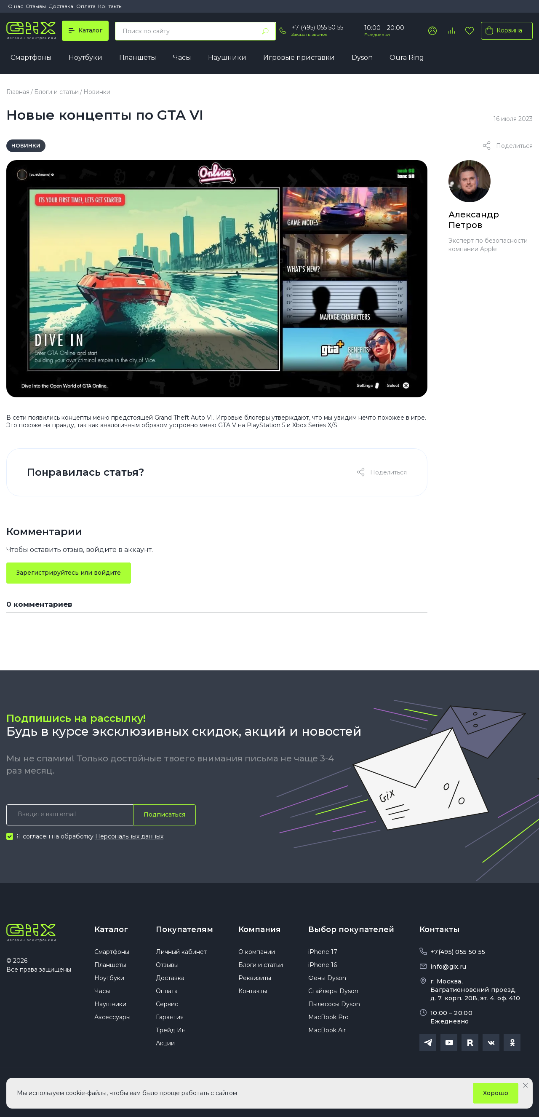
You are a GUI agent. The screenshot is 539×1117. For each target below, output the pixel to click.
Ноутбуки (85, 58)
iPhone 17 (322, 952)
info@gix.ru (448, 966)
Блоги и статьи (56, 92)
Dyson (362, 58)
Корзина (502, 30)
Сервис (167, 1004)
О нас (15, 6)
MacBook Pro (328, 1017)
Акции (165, 1043)
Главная (17, 92)
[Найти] (265, 31)
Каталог (111, 929)
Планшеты (137, 58)
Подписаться (164, 814)
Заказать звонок (309, 34)
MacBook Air (327, 1030)
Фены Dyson (327, 978)
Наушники (227, 58)
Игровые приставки (299, 58)
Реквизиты (254, 978)
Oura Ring (407, 58)
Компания (259, 929)
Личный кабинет (181, 952)
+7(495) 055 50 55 (457, 952)
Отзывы (36, 6)
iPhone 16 (322, 965)
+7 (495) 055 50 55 (317, 27)
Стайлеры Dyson (333, 991)
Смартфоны (31, 58)
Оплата (86, 6)
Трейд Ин (171, 1030)
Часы (182, 58)
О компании (256, 952)
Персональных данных (129, 836)
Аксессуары (112, 1017)
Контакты (110, 6)
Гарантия (170, 1017)
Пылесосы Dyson (334, 1004)
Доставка (61, 6)
